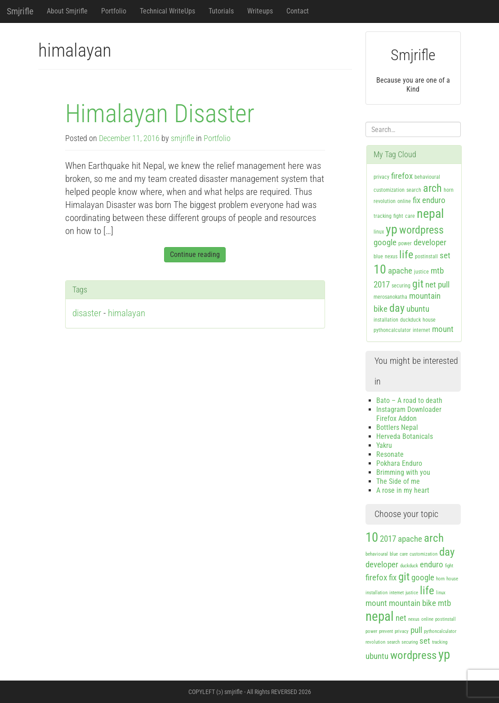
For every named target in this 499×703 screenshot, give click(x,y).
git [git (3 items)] (417, 284)
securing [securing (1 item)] (401, 286)
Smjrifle (20, 11)
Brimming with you (403, 472)
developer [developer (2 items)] (430, 242)
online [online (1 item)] (404, 201)
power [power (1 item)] (405, 243)
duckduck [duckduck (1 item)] (410, 320)
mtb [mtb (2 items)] (437, 270)
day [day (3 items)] (397, 308)
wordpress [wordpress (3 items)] (421, 230)
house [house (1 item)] (429, 320)
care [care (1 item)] (410, 216)
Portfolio (113, 11)
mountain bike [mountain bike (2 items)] (412, 603)
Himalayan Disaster (159, 113)
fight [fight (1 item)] (398, 216)
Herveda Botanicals (404, 436)
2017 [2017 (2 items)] (382, 284)
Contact (297, 11)
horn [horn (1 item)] (449, 190)
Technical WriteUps (167, 11)
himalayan (126, 313)
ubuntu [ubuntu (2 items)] (417, 309)
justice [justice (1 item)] (421, 272)
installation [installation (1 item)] (386, 320)
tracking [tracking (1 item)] (383, 216)
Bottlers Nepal (397, 427)
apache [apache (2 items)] (400, 270)
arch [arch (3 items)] (432, 188)
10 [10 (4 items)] (380, 269)
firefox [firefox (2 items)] (402, 176)
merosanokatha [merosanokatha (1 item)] (390, 297)
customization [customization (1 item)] (389, 190)
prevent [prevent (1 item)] (386, 631)
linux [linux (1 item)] (379, 232)
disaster (86, 313)
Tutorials (221, 11)
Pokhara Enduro (399, 463)
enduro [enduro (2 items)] (434, 200)
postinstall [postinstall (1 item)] (426, 256)
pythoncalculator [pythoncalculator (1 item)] (392, 330)
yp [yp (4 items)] (391, 229)
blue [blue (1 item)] (378, 256)
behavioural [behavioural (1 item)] (427, 177)
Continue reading (195, 254)
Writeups (260, 11)
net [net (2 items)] (430, 284)
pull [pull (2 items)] (444, 284)
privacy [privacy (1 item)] (381, 177)
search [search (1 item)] (413, 190)
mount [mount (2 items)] (443, 329)
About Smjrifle (67, 11)
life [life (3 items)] (406, 254)
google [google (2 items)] (385, 242)
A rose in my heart (402, 490)
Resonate (390, 454)
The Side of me (398, 481)
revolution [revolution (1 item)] (385, 201)
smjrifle (182, 138)
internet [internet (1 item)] (421, 330)
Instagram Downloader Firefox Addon (408, 414)
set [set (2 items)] (445, 255)
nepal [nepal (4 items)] (430, 213)
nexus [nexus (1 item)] (391, 256)
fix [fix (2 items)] (416, 200)
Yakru (384, 445)
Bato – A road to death (409, 400)
